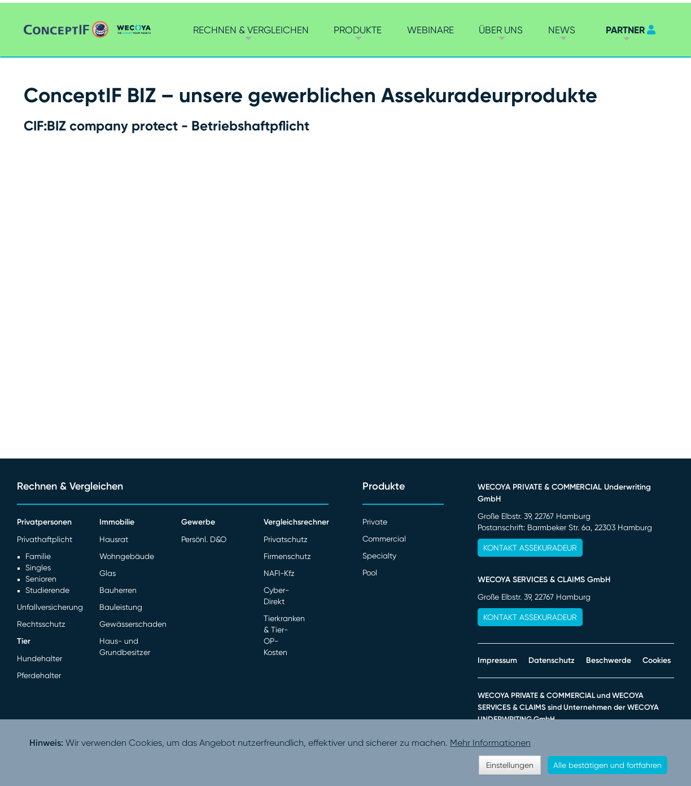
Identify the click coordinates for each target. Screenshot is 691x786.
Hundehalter (39, 658)
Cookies (656, 660)
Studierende (47, 590)
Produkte (358, 30)
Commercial (384, 538)
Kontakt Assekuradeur (530, 547)
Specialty (379, 555)
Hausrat (113, 539)
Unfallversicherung (50, 607)
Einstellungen (509, 765)
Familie (38, 556)
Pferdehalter (39, 675)
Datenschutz (551, 660)
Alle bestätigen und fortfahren (607, 765)
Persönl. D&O (203, 539)
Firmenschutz (287, 556)
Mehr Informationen (490, 742)
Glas (107, 573)
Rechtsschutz (41, 623)
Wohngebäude (126, 556)
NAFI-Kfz (279, 573)
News (561, 30)
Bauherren (118, 590)
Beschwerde (608, 660)
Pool (369, 572)
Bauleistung (120, 607)
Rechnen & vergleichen (251, 30)
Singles (38, 567)
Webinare (430, 30)
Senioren (40, 578)
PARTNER (625, 30)
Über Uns (501, 30)
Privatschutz (286, 539)
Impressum (497, 660)
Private (374, 521)
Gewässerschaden (133, 623)
